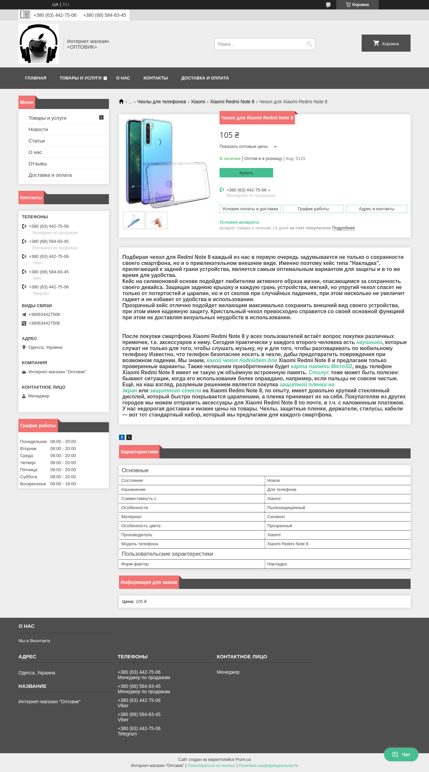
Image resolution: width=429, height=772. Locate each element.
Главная (35, 77)
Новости (38, 129)
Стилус (319, 372)
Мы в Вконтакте (34, 640)
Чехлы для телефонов (161, 101)
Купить (246, 172)
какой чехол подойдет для (241, 360)
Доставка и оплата (205, 77)
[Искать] (309, 44)
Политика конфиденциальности (268, 765)
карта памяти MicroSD (321, 366)
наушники (369, 342)
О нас (123, 77)
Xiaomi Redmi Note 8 (232, 101)
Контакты (155, 77)
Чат (401, 755)
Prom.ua (243, 759)
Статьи (36, 141)
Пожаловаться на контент (211, 765)
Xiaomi (198, 101)
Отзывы (37, 163)
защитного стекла (175, 390)
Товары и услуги (81, 77)
